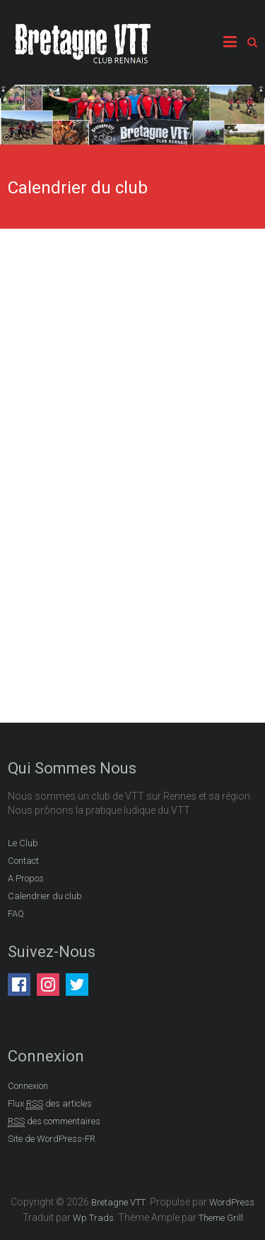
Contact (23, 860)
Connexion (28, 1086)
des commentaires (54, 1121)
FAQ (16, 913)
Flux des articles (50, 1103)
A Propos (26, 878)
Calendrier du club (45, 896)
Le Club (23, 843)
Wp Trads (93, 1217)
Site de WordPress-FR (51, 1138)
